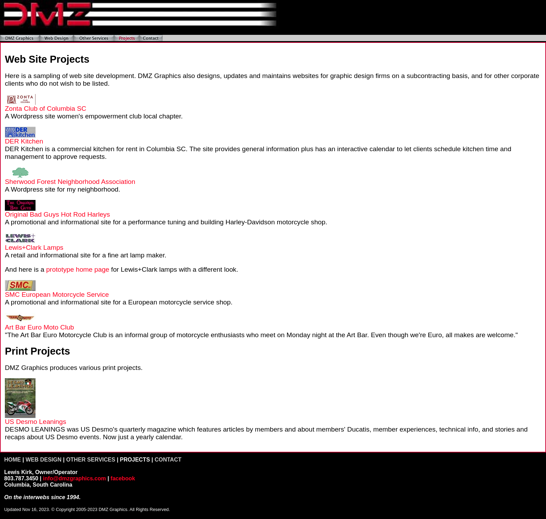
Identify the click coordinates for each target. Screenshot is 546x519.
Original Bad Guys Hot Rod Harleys (57, 214)
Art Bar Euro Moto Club (39, 327)
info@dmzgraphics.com (74, 478)
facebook (123, 478)
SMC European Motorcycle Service (57, 294)
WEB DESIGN (43, 460)
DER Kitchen (24, 141)
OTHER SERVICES (90, 460)
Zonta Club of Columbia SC (45, 108)
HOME (12, 460)
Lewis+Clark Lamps (34, 247)
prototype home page (77, 269)
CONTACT (168, 460)
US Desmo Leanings (35, 421)
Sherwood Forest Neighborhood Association (70, 181)
